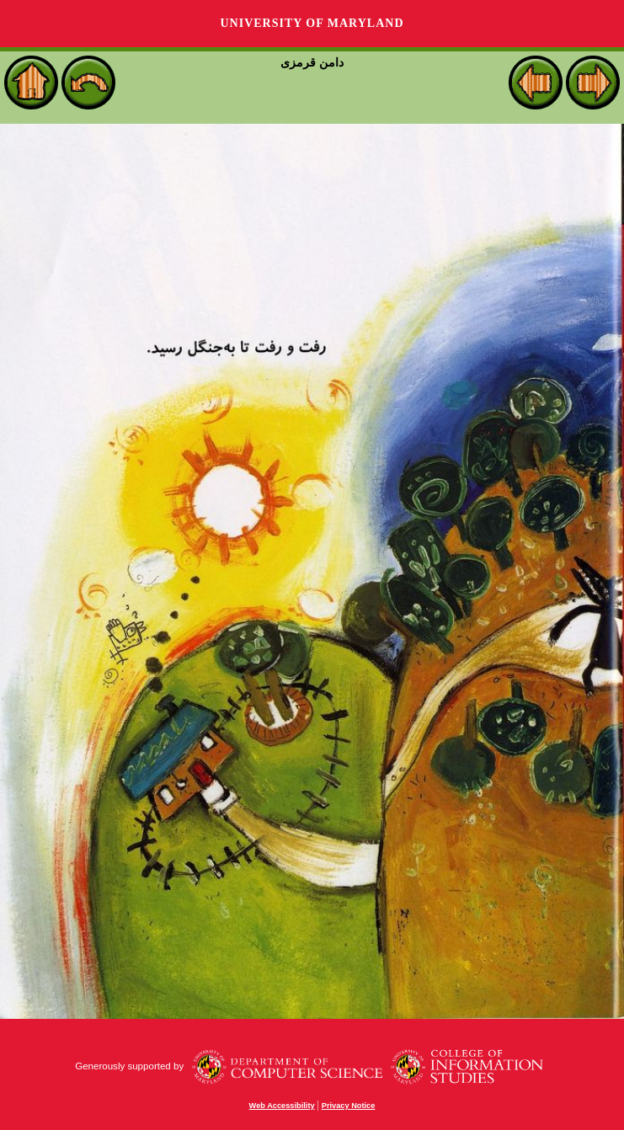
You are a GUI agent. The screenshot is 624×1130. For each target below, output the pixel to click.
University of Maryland (311, 23)
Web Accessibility (282, 1105)
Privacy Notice (349, 1105)
